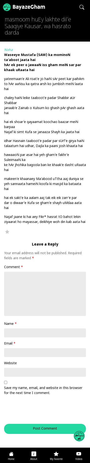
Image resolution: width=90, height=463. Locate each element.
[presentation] (36, 412)
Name (10, 324)
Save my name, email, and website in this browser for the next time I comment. (43, 390)
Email (10, 343)
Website (10, 363)
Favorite (7, 231)
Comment (13, 267)
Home (11, 459)
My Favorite (56, 459)
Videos (78, 459)
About (33, 459)
